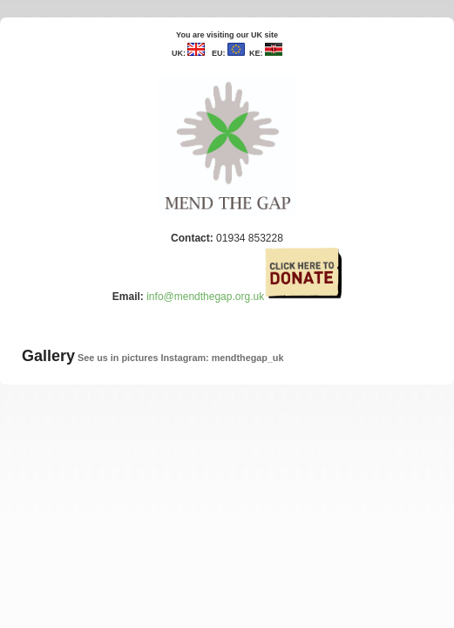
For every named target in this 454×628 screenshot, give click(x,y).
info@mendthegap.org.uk (205, 296)
